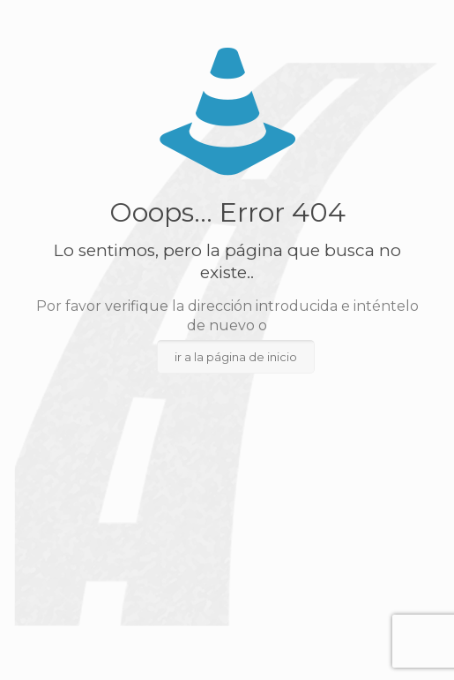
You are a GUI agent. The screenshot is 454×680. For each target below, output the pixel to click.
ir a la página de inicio (236, 357)
